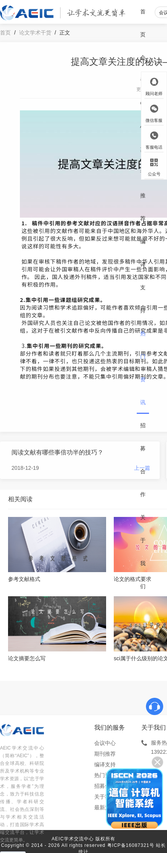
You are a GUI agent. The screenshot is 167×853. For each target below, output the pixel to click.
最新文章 (105, 807)
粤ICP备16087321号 (130, 845)
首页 (143, 23)
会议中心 (105, 743)
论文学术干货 (35, 33)
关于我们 (143, 551)
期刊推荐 (143, 183)
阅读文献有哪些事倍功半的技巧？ (57, 452)
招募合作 (143, 459)
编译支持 (143, 275)
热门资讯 (143, 367)
